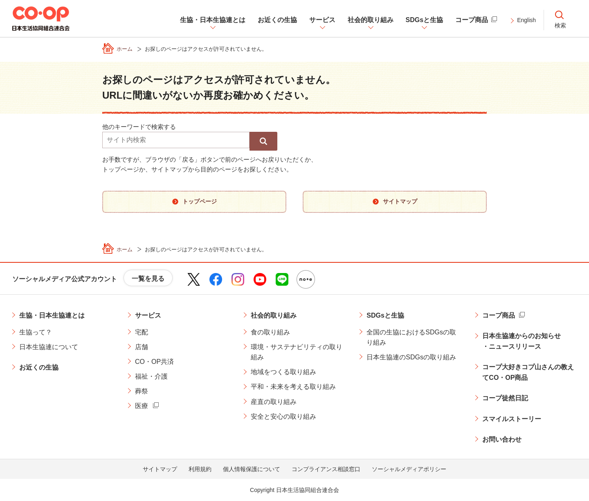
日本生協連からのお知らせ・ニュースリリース (521, 341)
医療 (141, 405)
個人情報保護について (251, 469)
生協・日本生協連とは (52, 315)
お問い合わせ (502, 439)
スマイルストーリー (511, 418)
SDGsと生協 (385, 315)
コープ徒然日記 (505, 398)
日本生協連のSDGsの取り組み (411, 357)
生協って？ (35, 332)
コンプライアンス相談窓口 (326, 469)
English (526, 20)
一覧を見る (148, 278)
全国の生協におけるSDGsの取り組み (411, 337)
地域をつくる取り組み (283, 371)
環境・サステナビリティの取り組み (296, 352)
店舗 (141, 346)
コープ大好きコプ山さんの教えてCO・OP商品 (528, 372)
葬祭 (141, 391)
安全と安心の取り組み (283, 416)
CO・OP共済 (154, 361)
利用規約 (200, 469)
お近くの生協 (38, 367)
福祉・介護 (151, 376)
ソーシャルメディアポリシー (409, 469)
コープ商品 (498, 315)
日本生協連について (48, 346)
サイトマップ (160, 469)
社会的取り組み (274, 315)
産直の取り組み (274, 401)
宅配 (141, 332)
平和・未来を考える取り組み (293, 386)
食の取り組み (270, 332)
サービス (148, 315)
